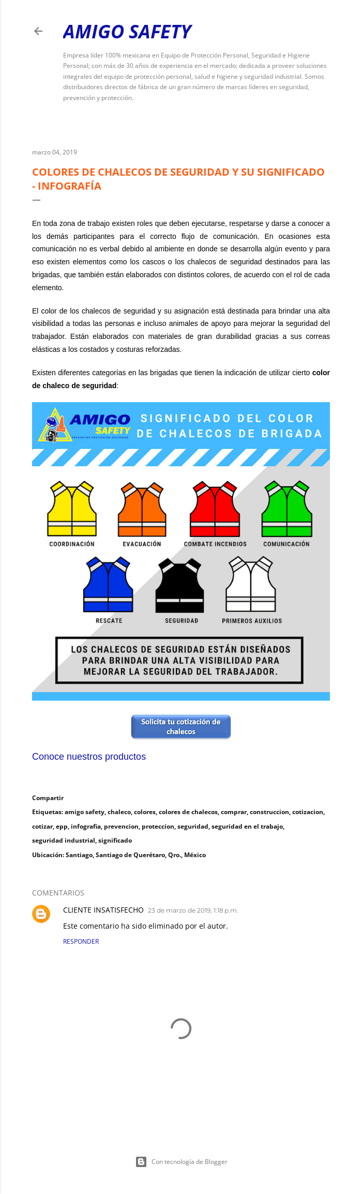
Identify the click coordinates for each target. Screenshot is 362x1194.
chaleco (119, 811)
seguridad (192, 826)
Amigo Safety (127, 31)
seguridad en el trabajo (247, 826)
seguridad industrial (63, 840)
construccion (269, 811)
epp (62, 826)
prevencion (121, 826)
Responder (81, 941)
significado (115, 840)
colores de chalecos (188, 811)
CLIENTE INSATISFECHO (103, 910)
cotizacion (307, 811)
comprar (234, 811)
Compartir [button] (48, 797)
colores (145, 811)
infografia (86, 826)
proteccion (158, 826)
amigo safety (84, 811)
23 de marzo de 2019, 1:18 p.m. (193, 910)
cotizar (42, 826)
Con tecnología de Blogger (181, 1162)
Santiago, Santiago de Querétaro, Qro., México (136, 854)
